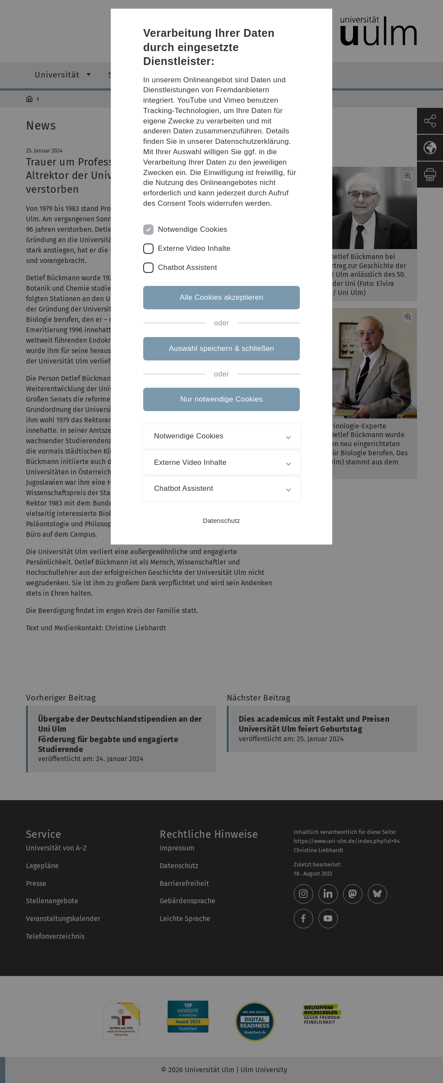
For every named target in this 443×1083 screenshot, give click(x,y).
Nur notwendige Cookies (221, 399)
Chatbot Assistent (187, 267)
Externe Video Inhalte (194, 248)
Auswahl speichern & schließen (221, 348)
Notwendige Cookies (193, 229)
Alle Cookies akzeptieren (221, 297)
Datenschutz (221, 520)
